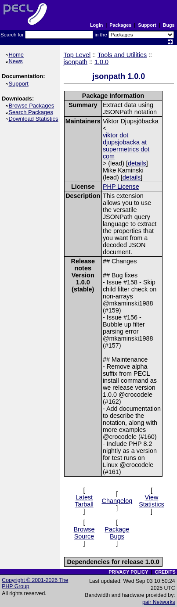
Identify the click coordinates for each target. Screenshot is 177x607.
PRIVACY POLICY (128, 572)
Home (17, 54)
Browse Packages (32, 105)
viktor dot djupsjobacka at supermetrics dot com (126, 146)
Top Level (77, 54)
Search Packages (32, 112)
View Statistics (151, 501)
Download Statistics (34, 118)
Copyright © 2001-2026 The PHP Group (35, 583)
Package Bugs (117, 533)
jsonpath (75, 61)
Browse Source (84, 533)
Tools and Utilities (122, 54)
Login (96, 25)
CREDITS (165, 572)
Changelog (117, 500)
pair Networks (158, 602)
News (17, 61)
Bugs (169, 25)
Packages (120, 25)
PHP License (121, 186)
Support (147, 25)
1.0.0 (101, 61)
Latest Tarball (84, 501)
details (137, 163)
